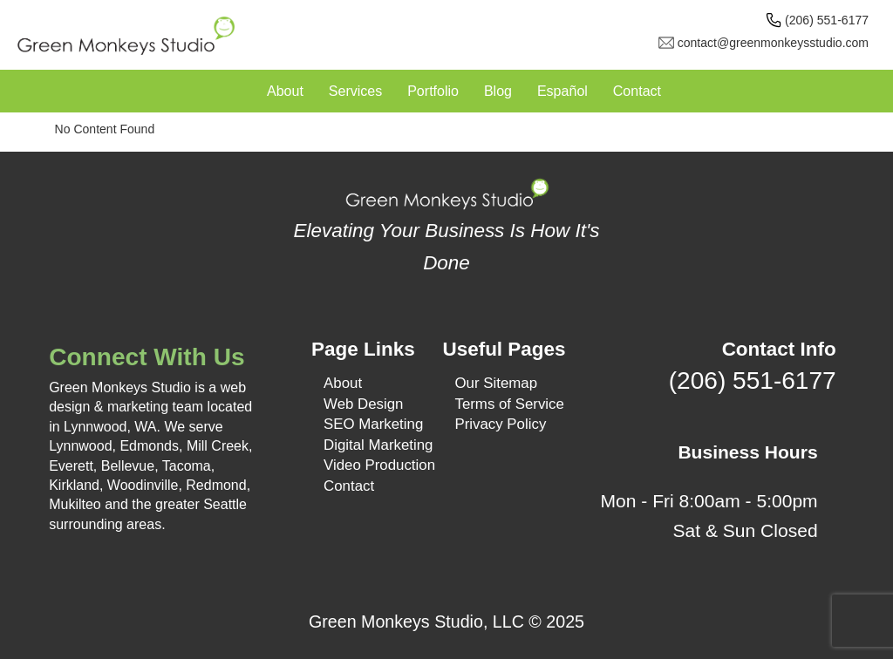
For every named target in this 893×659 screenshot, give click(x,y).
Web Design (363, 404)
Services (356, 91)
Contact (637, 91)
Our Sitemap (495, 383)
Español (562, 91)
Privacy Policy (500, 424)
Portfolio (433, 91)
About (285, 91)
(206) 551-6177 (827, 20)
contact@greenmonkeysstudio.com (773, 43)
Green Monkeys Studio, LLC (416, 621)
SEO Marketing (373, 424)
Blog (498, 91)
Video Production (379, 465)
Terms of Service (508, 404)
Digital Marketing (378, 445)
